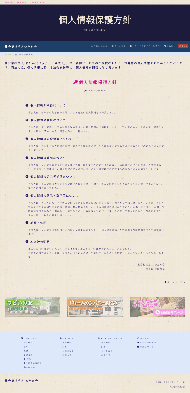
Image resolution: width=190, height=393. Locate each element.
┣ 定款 (27, 359)
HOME (8, 54)
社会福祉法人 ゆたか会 (21, 381)
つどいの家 (119, 45)
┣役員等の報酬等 (33, 363)
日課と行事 (68, 350)
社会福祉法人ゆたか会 (21, 47)
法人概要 (28, 342)
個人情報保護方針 (177, 387)
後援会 (183, 46)
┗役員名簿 (29, 367)
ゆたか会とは (99, 45)
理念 (26, 350)
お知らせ (67, 355)
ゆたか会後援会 (148, 342)
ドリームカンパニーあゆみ (145, 45)
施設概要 (67, 342)
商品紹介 (170, 45)
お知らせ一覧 (147, 346)
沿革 (26, 346)
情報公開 (28, 355)
